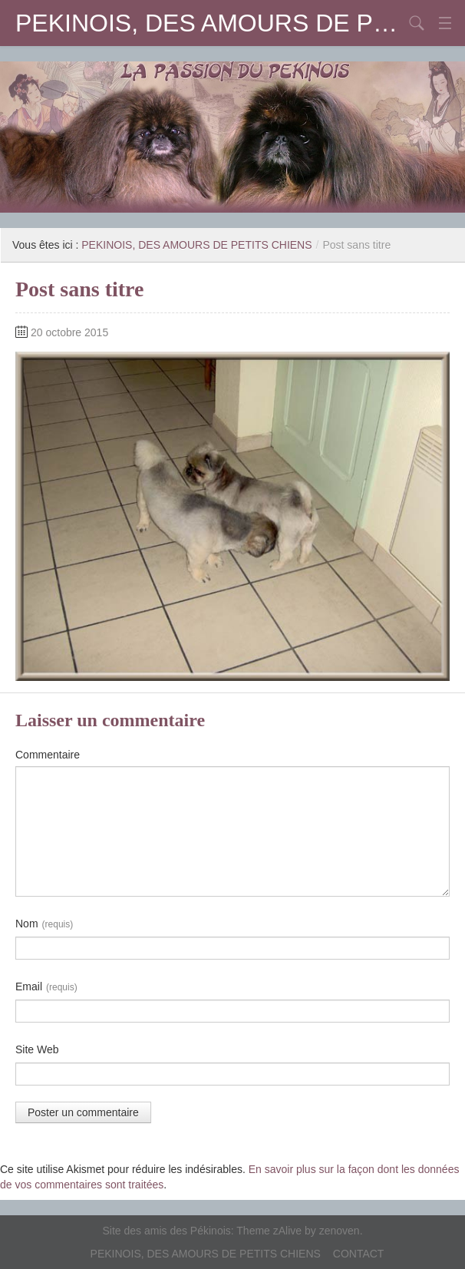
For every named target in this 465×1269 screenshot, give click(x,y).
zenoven (339, 1230)
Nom (44, 924)
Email (46, 987)
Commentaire (47, 755)
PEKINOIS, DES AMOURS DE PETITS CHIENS (209, 23)
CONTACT (358, 1254)
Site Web (37, 1049)
